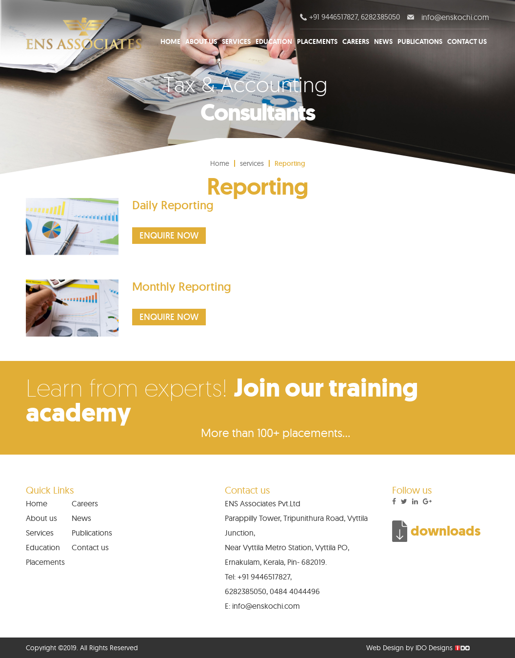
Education (274, 41)
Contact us (467, 41)
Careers (355, 41)
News (383, 41)
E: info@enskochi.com (262, 606)
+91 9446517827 (264, 576)
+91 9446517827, (333, 16)
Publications (419, 41)
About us (201, 41)
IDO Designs (434, 647)
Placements (317, 41)
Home (170, 41)
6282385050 (380, 16)
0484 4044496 (295, 591)
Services (236, 41)
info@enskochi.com (454, 17)
